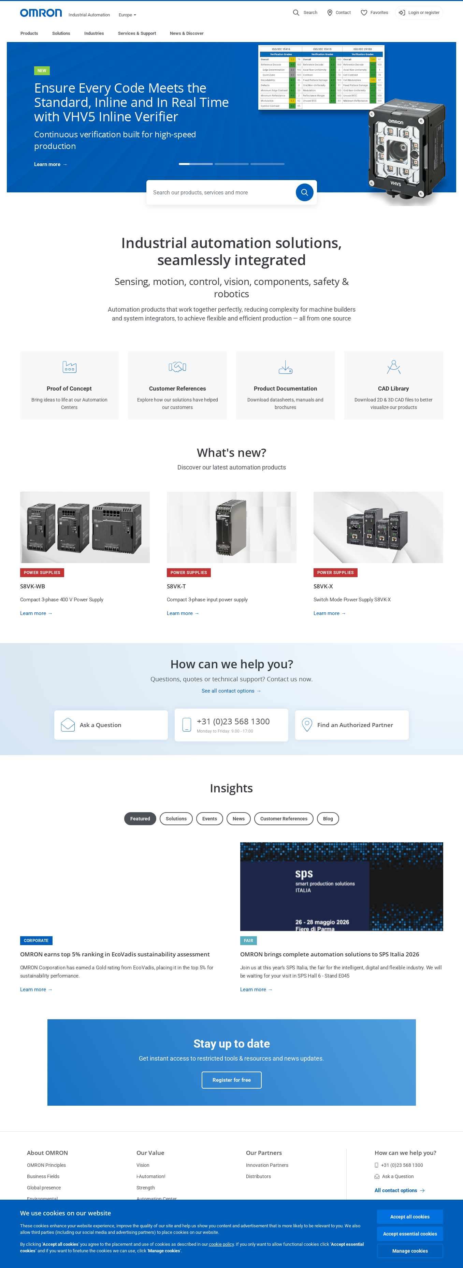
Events (209, 819)
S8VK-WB (32, 586)
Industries (94, 33)
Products (29, 33)
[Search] (305, 193)
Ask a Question (394, 1177)
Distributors (258, 1177)
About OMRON (47, 1153)
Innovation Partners (267, 1165)
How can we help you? (405, 1153)
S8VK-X (323, 586)
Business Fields (43, 1177)
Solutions (61, 33)
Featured (140, 819)
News (239, 819)
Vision (142, 1165)
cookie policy (221, 1244)
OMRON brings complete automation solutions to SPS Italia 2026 (329, 954)
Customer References (283, 819)
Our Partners (264, 1153)
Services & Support (137, 33)
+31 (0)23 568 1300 (399, 1165)
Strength (145, 1188)
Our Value (150, 1153)
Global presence (44, 1188)
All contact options (399, 1191)
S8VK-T (176, 586)
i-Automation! (150, 1177)
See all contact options (228, 691)
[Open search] (305, 12)
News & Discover (187, 33)
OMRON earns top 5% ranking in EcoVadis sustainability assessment (115, 954)
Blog (328, 819)
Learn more (47, 165)
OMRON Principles (46, 1165)
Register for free (232, 1080)
